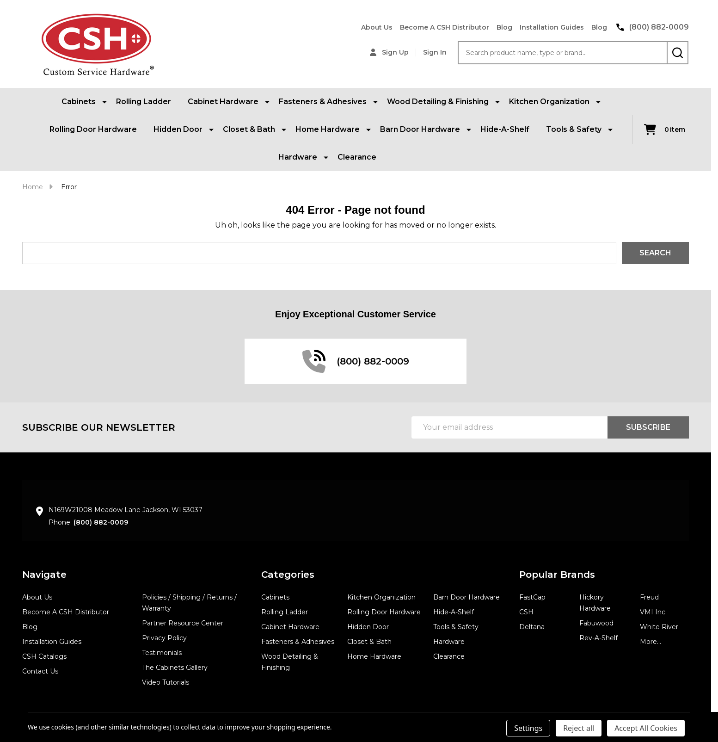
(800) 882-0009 (101, 522)
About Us (377, 27)
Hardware (449, 641)
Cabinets (275, 597)
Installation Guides (552, 27)
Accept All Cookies (645, 728)
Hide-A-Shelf (504, 129)
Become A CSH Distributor (444, 27)
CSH (526, 612)
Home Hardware (374, 656)
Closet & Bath (369, 641)
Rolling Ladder (143, 101)
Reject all (578, 728)
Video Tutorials (165, 682)
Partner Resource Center (182, 623)
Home (32, 187)
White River (659, 627)
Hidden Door (368, 627)
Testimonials (162, 653)
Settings (528, 728)
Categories (287, 574)
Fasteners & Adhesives (297, 641)
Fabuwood (596, 623)
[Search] (677, 52)
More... (650, 641)
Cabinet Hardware (290, 627)
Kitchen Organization (381, 597)
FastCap (532, 597)
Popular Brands (557, 574)
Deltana (532, 627)
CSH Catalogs (44, 656)
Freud (649, 597)
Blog (504, 27)
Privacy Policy (164, 638)
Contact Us (40, 671)
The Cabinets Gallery (175, 667)
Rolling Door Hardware (93, 129)
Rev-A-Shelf (598, 638)
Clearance (357, 157)
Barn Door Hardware (466, 597)
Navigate (44, 574)
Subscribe (648, 427)
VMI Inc (652, 612)
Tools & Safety (456, 627)
